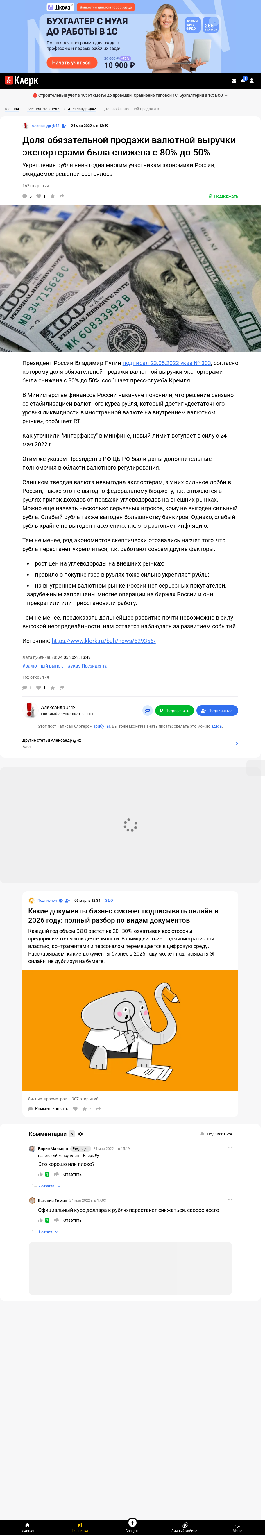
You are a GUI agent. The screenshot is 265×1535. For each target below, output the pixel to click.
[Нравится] (41, 196)
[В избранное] (52, 196)
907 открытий (85, 1098)
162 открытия (35, 185)
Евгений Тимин (52, 1200)
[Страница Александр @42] (40, 125)
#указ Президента (88, 666)
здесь (216, 726)
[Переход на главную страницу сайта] (21, 81)
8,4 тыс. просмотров (47, 1098)
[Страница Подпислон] (42, 900)
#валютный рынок (42, 666)
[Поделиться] (62, 196)
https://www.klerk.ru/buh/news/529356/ (104, 640)
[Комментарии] (27, 196)
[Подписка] (80, 1527)
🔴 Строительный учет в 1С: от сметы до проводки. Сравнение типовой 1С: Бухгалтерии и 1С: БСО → (130, 95)
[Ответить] (72, 1174)
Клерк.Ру (91, 1155)
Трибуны (101, 726)
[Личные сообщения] (234, 80)
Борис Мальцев (53, 1148)
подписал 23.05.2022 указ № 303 (167, 362)
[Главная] (27, 1527)
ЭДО (109, 900)
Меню (237, 1527)
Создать (132, 1525)
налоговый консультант (59, 1155)
